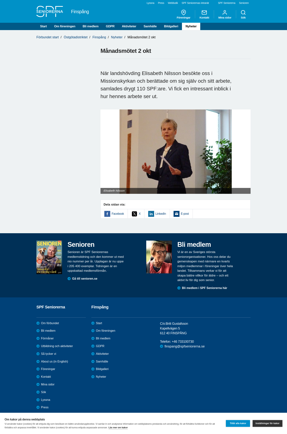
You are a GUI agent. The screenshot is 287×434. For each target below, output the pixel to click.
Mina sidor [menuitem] (224, 14)
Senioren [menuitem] (244, 2)
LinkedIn (160, 213)
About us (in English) (54, 361)
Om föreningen (64, 26)
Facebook (118, 213)
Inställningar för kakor (267, 423)
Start (43, 26)
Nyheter (191, 26)
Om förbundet (50, 323)
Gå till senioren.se (84, 278)
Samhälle (150, 26)
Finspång (99, 37)
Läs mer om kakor (118, 427)
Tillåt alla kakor (238, 423)
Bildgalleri (171, 26)
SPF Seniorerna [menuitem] (226, 2)
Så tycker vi (48, 353)
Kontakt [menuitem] (204, 14)
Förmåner (47, 338)
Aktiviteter (129, 26)
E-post (185, 213)
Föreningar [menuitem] (183, 14)
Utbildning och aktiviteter (57, 346)
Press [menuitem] (161, 2)
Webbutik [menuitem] (173, 2)
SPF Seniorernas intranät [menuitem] (195, 2)
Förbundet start (47, 37)
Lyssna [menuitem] (150, 2)
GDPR (110, 26)
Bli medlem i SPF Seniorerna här (204, 288)
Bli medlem (90, 26)
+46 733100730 (183, 341)
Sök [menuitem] (243, 14)
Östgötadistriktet (75, 37)
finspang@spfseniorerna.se (185, 346)
